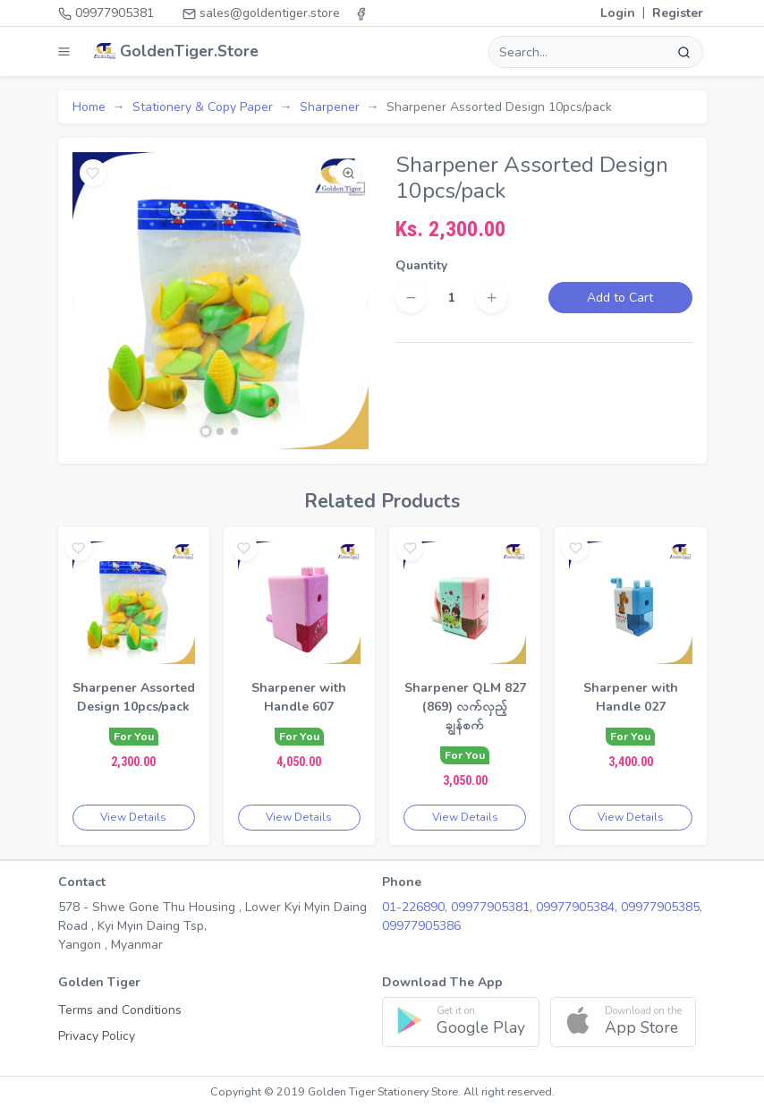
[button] (205, 431)
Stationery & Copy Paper (202, 106)
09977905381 (106, 12)
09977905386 (421, 925)
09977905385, (661, 907)
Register (677, 12)
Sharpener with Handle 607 (298, 697)
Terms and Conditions (120, 1010)
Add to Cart (620, 297)
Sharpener (330, 106)
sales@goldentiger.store (261, 12)
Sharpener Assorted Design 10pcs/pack (133, 697)
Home (89, 106)
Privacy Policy (96, 1035)
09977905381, (493, 907)
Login (617, 12)
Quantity (421, 265)
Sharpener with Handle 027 (630, 697)
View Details (133, 817)
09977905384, (578, 907)
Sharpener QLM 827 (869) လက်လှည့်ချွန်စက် (465, 706)
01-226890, (416, 907)
